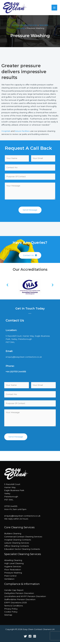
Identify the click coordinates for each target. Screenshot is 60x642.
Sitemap (8, 615)
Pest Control (10, 576)
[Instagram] (34, 636)
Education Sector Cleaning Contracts (22, 549)
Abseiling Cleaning (13, 560)
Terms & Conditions (13, 606)
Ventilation (9, 579)
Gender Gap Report (13, 590)
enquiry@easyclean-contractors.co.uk (24, 357)
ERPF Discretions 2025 (15, 602)
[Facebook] (30, 636)
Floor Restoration (12, 569)
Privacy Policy (11, 609)
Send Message (30, 210)
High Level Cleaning (14, 563)
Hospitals (5, 131)
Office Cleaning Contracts (16, 546)
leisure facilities (22, 131)
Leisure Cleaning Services (16, 543)
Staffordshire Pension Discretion (19, 599)
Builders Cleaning (12, 533)
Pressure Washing (13, 573)
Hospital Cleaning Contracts (17, 540)
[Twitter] (25, 636)
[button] (30, 255)
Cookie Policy (10, 612)
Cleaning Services (28, 25)
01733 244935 (10, 506)
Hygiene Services (12, 566)
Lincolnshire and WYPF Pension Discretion (25, 596)
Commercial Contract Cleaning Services (23, 536)
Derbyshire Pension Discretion (19, 593)
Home (15, 25)
